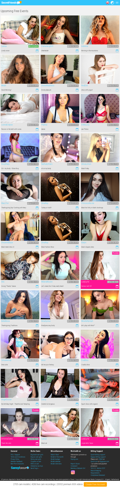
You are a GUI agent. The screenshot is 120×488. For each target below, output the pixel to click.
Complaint (74, 466)
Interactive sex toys (37, 466)
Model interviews (56, 464)
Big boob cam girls (37, 455)
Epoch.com (94, 461)
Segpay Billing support (98, 457)
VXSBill (100, 459)
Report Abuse (75, 464)
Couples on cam (36, 461)
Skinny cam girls (36, 459)
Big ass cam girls (36, 457)
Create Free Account (95, 484)
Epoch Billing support (98, 455)
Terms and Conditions (18, 457)
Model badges (55, 459)
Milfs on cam (35, 464)
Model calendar (55, 461)
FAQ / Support (15, 455)
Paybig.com (74, 459)
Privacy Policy (15, 459)
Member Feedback (16, 461)
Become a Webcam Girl (78, 468)
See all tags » (35, 468)
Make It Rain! (55, 455)
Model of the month (57, 457)
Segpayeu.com (104, 461)
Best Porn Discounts (17, 464)
